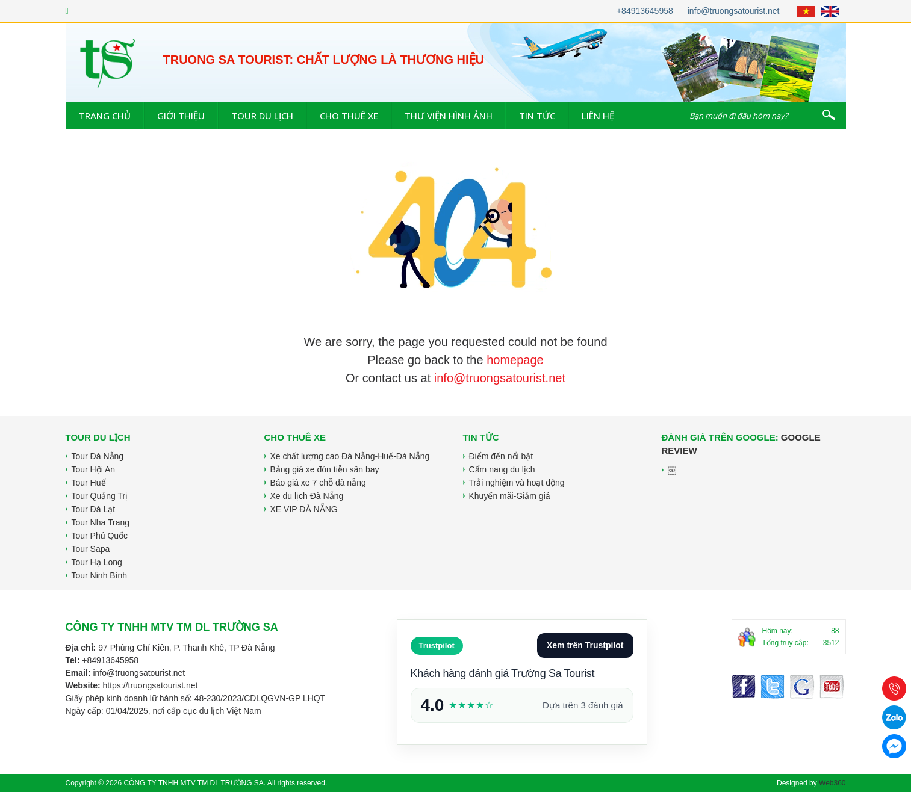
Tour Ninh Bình (100, 575)
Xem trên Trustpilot (585, 645)
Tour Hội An (94, 469)
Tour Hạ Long (97, 562)
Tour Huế (89, 482)
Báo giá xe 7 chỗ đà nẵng (318, 482)
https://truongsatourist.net (149, 685)
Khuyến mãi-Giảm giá (509, 496)
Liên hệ (598, 116)
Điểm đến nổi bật (501, 456)
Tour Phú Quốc (100, 535)
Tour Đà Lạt (94, 509)
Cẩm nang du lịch (502, 469)
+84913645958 (645, 11)
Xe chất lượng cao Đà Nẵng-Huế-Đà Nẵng (350, 456)
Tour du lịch (262, 116)
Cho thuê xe (349, 116)
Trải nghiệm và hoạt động (517, 482)
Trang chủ (105, 116)
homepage (515, 360)
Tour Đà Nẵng (98, 456)
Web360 (832, 783)
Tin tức (537, 116)
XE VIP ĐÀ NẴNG (304, 509)
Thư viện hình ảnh (449, 116)
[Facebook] (67, 11)
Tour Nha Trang (101, 522)
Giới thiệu (181, 116)
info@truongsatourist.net (734, 11)
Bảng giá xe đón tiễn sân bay (324, 469)
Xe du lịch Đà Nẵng (307, 496)
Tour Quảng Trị (100, 496)
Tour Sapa (91, 549)
